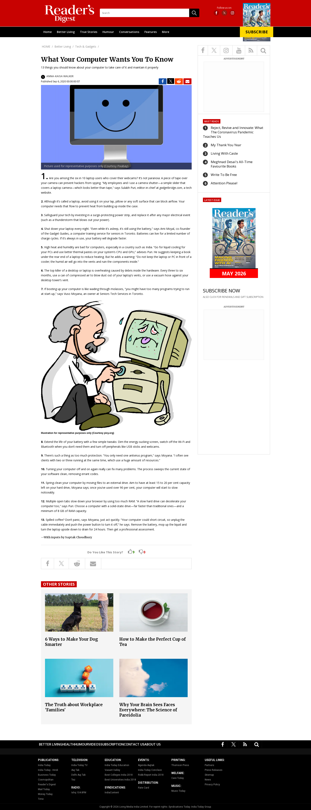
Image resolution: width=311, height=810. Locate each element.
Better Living (66, 32)
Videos (94, 744)
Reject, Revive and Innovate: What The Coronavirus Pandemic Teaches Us (233, 132)
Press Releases (213, 770)
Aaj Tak (75, 770)
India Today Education (117, 765)
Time (41, 799)
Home (47, 32)
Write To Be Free (224, 174)
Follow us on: (224, 8)
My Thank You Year (226, 145)
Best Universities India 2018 (120, 779)
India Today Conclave (150, 770)
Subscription (112, 744)
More (165, 32)
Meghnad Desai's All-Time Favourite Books (232, 164)
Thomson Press (180, 765)
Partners (209, 765)
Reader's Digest (47, 784)
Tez (73, 779)
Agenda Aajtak (146, 765)
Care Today (177, 778)
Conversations (129, 32)
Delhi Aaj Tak (78, 774)
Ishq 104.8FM (78, 792)
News (208, 779)
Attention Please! (224, 183)
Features (150, 32)
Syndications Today (179, 806)
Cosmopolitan (45, 779)
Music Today (178, 791)
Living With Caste (224, 153)
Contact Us (134, 744)
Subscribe (257, 32)
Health (68, 744)
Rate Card (143, 787)
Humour (108, 32)
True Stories (88, 32)
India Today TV (79, 765)
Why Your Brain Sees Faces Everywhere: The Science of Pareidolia (148, 710)
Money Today (45, 794)
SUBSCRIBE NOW (221, 290)
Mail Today (44, 789)
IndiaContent (112, 792)
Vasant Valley (112, 770)
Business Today (47, 774)
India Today (44, 765)
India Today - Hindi (48, 770)
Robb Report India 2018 (151, 774)
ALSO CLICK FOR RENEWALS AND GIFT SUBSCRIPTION (233, 297)
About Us (152, 744)
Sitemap (209, 774)
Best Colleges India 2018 (119, 774)
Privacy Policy (212, 784)
